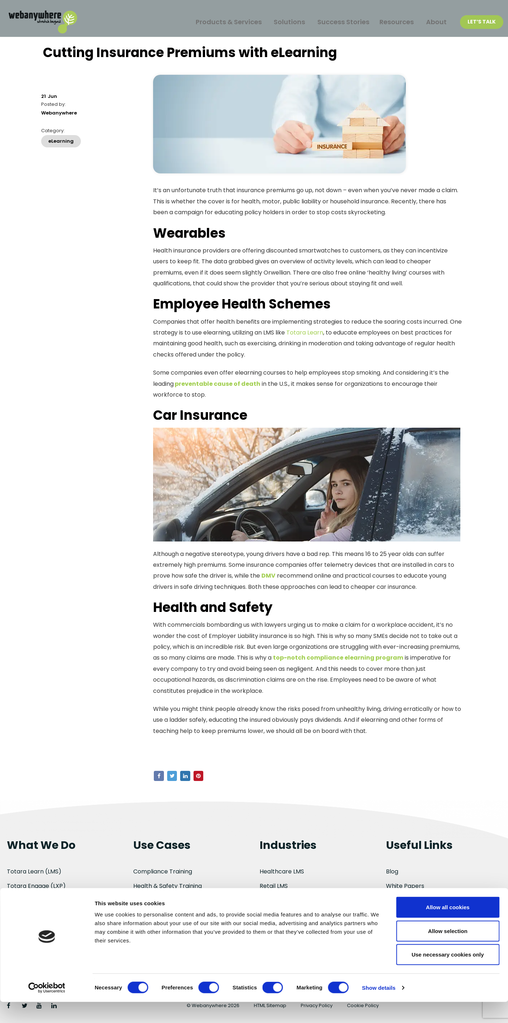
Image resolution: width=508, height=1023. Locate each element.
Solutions (279, 22)
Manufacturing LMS (286, 900)
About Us (399, 900)
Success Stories (336, 22)
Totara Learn (304, 336)
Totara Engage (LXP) (36, 886)
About (435, 22)
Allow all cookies (448, 928)
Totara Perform (29, 900)
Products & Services (216, 22)
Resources (393, 22)
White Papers (405, 886)
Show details (379, 1009)
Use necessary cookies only (448, 975)
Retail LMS (274, 886)
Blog (392, 871)
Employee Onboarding (165, 900)
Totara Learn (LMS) (34, 871)
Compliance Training (162, 871)
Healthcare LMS (282, 871)
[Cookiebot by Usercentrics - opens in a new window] (46, 1008)
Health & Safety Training (167, 886)
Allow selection (447, 952)
